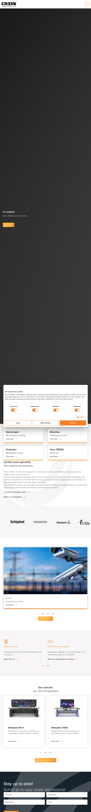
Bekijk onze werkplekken (13, 497)
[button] (38, 613)
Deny (18, 423)
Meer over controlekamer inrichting (61, 659)
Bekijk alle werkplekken (45, 760)
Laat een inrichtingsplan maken (15, 492)
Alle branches (45, 619)
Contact (8, 225)
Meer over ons (9, 659)
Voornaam (9, 795)
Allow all (73, 423)
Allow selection (45, 423)
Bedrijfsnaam (10, 802)
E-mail (50, 802)
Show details (80, 417)
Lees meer (10, 605)
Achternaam (52, 795)
